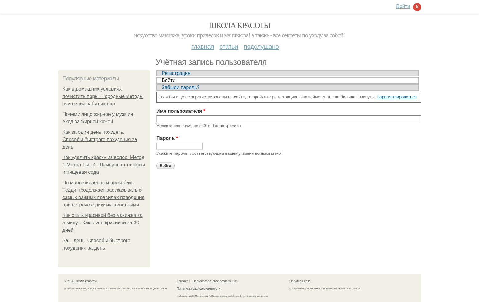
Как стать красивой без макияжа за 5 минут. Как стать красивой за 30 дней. (102, 223)
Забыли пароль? (181, 87)
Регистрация (176, 73)
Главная (202, 46)
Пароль (167, 138)
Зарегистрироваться (397, 97)
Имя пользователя (180, 111)
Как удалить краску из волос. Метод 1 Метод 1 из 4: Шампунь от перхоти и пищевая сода (103, 165)
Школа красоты (239, 25)
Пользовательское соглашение (215, 281)
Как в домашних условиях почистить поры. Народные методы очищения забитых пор (102, 96)
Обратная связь (300, 281)
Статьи (228, 46)
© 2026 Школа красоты (80, 281)
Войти (168, 80)
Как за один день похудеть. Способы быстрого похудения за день (99, 139)
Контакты (183, 281)
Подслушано (261, 46)
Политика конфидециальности (198, 288)
